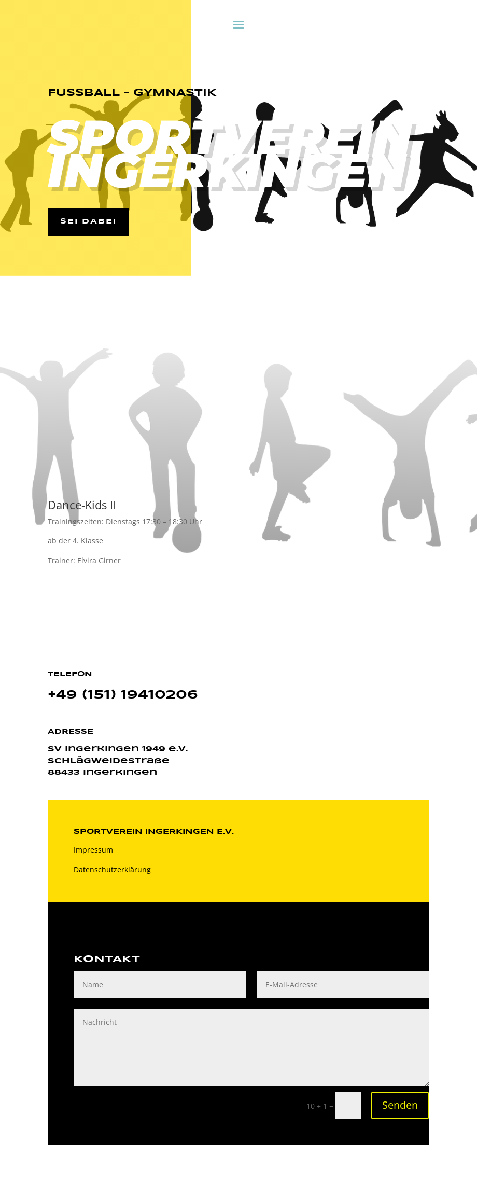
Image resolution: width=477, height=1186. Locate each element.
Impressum (93, 850)
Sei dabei (89, 222)
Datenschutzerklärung (112, 870)
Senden (400, 1105)
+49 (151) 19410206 (123, 696)
